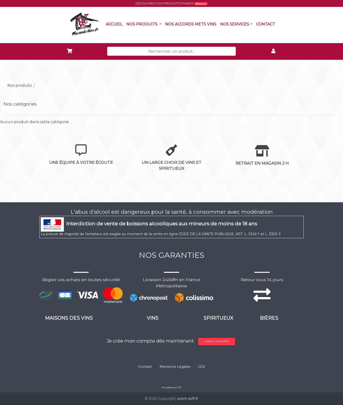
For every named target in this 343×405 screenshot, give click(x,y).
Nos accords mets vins (191, 23)
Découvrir (201, 3)
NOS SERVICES (234, 24)
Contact (266, 23)
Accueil (115, 23)
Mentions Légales (175, 366)
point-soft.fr (187, 398)
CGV (201, 366)
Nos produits (144, 23)
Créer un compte (216, 341)
